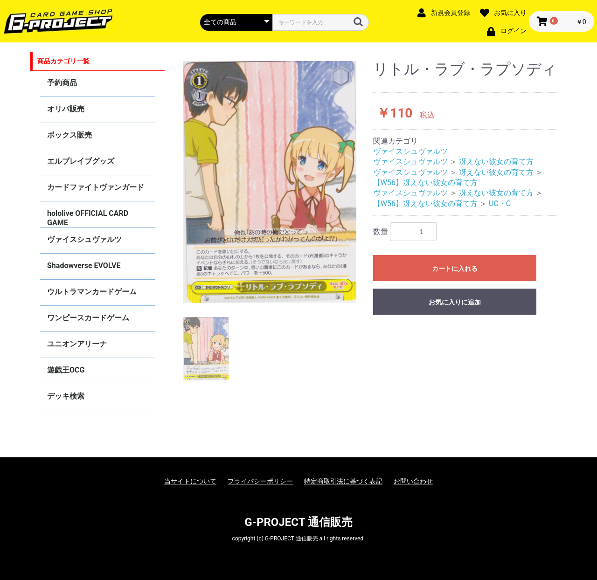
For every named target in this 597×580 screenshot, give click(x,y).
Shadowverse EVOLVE (83, 265)
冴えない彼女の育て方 (496, 161)
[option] (270, 182)
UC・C (500, 203)
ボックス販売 (69, 135)
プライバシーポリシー (260, 481)
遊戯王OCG (65, 370)
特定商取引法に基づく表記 (343, 481)
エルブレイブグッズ (80, 161)
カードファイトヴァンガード (95, 187)
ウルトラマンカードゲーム (92, 291)
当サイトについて (190, 481)
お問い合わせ (413, 481)
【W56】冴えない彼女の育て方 (425, 182)
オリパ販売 (65, 108)
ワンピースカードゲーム (88, 317)
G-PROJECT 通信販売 (298, 522)
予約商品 (62, 82)
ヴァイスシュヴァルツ (84, 239)
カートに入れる (455, 268)
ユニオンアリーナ (77, 343)
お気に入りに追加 (455, 302)
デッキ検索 (65, 396)
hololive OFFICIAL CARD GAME (87, 218)
